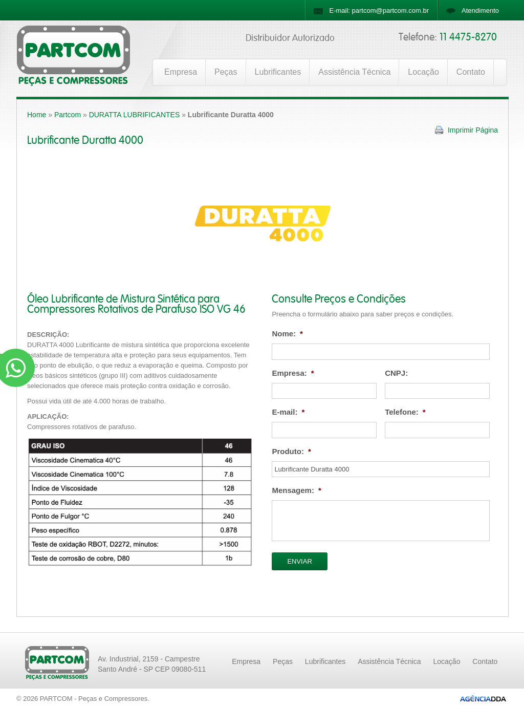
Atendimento (480, 10)
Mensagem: (296, 490)
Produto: (291, 451)
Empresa (180, 72)
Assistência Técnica (354, 72)
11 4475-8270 (468, 37)
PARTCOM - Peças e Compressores (93, 698)
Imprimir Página (473, 130)
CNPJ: (396, 373)
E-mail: (288, 412)
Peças (225, 72)
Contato (470, 72)
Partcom (67, 115)
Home (36, 115)
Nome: (287, 333)
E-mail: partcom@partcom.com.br (379, 10)
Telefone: (405, 412)
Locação (423, 72)
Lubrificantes (278, 72)
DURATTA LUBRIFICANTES (134, 115)
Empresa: (293, 373)
